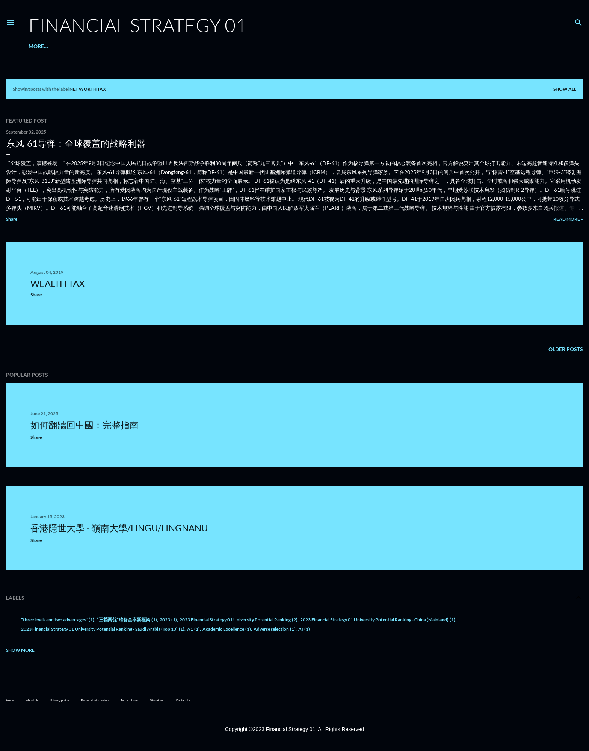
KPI (125, 46)
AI (304, 629)
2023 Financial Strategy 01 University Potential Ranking (239, 619)
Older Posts (565, 349)
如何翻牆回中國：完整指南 (84, 424)
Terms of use (129, 700)
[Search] (578, 21)
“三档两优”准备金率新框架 (127, 619)
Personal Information (95, 700)
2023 (168, 619)
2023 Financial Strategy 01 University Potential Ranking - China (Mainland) (377, 619)
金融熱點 (68, 46)
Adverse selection (275, 629)
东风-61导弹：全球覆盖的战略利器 (76, 143)
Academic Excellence (226, 629)
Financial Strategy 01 (137, 25)
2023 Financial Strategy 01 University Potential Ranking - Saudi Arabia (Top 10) (102, 629)
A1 (193, 629)
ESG (113, 46)
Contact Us (183, 700)
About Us (41, 46)
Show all (564, 89)
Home (10, 700)
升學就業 (93, 46)
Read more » (568, 219)
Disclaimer (157, 700)
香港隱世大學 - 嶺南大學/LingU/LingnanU (119, 527)
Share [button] (11, 219)
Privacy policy (59, 700)
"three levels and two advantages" (57, 619)
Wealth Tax (57, 283)
